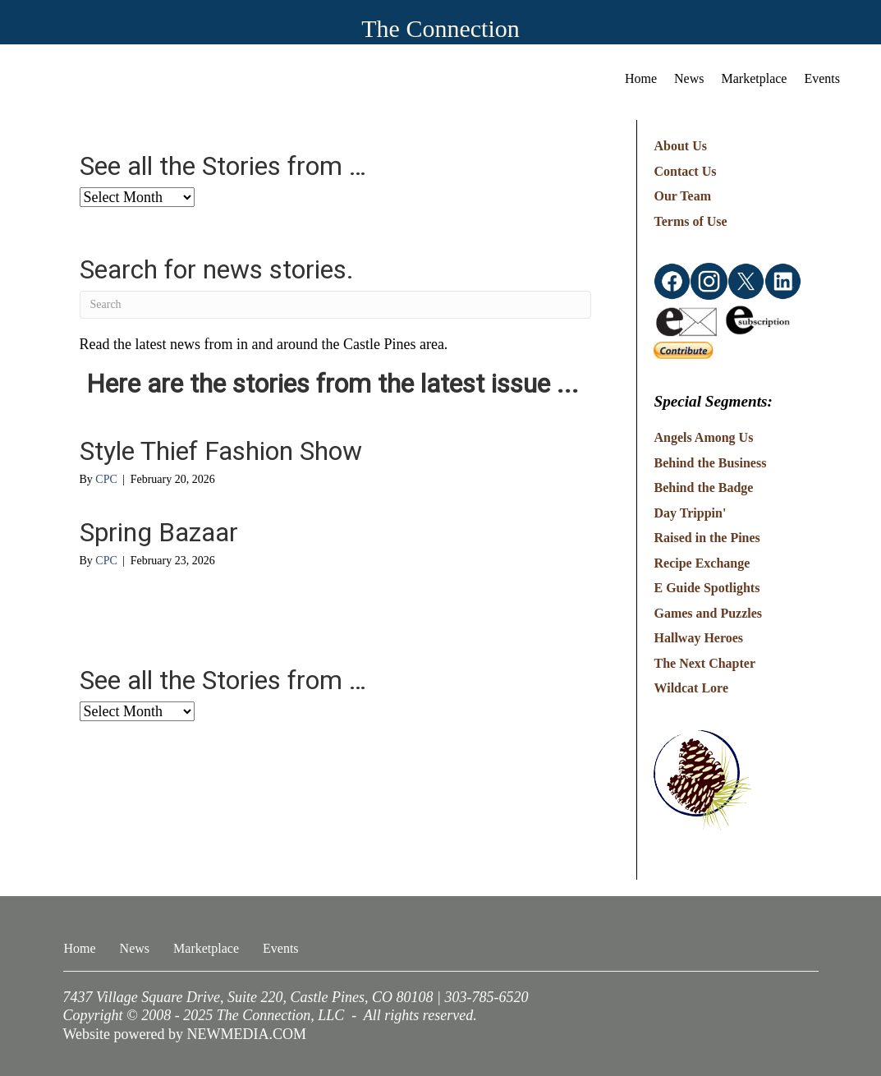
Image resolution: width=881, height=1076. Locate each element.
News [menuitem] (689, 78)
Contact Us (685, 171)
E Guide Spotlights (706, 588)
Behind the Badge (703, 487)
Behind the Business (710, 463)
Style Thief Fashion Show (221, 451)
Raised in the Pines (706, 538)
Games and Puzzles (708, 613)
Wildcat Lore (691, 688)
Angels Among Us (703, 437)
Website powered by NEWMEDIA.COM (185, 1034)
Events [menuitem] (822, 78)
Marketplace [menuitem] (754, 78)
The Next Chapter (704, 663)
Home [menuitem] (641, 78)
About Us (680, 146)
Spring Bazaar (159, 532)
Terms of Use (690, 221)
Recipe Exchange (702, 563)
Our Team (682, 196)
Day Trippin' (690, 513)
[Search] (336, 305)
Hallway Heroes (698, 638)
